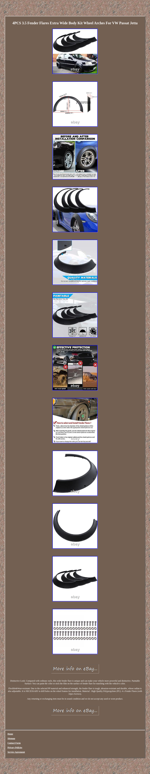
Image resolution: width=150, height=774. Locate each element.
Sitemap (11, 738)
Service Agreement (16, 752)
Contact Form (13, 743)
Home (10, 734)
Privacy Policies (14, 747)
